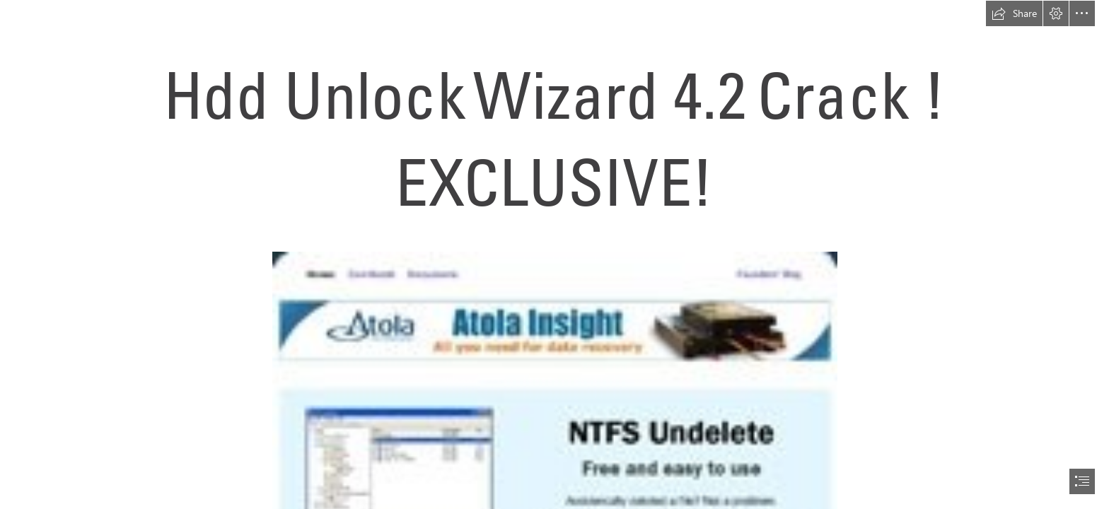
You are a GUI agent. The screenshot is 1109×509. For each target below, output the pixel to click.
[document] (554, 254)
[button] (1014, 13)
